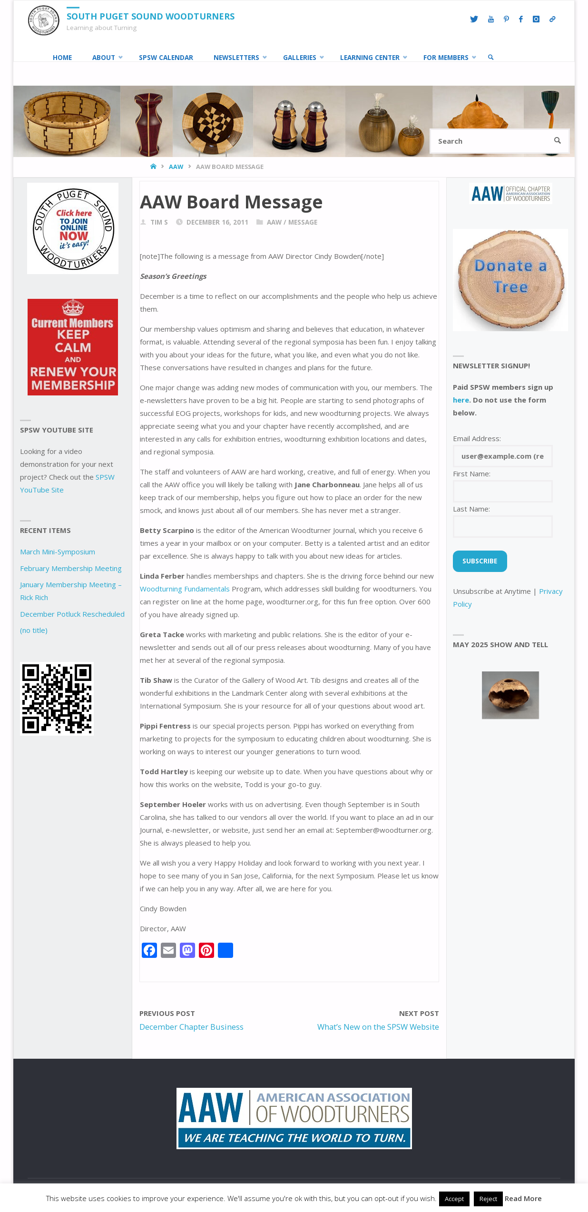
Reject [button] (488, 1198)
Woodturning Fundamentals (185, 588)
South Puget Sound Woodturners (151, 16)
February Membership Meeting (71, 568)
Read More (523, 1198)
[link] (491, 58)
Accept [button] (454, 1198)
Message (302, 222)
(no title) (34, 630)
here (461, 399)
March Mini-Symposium (57, 551)
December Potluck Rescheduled (72, 614)
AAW (176, 166)
